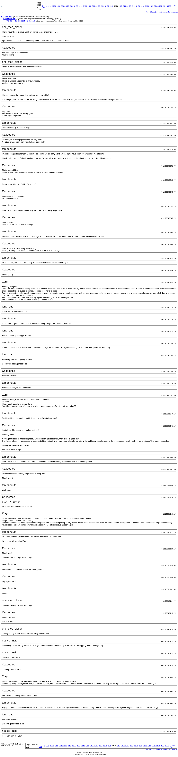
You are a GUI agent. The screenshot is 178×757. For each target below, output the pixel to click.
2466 (147, 6)
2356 (67, 6)
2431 (80, 6)
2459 (129, 6)
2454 (107, 6)
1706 (54, 6)
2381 (71, 6)
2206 (62, 6)
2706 (169, 6)
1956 (58, 6)
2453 (102, 6)
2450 (89, 6)
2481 (151, 6)
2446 (85, 6)
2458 (124, 6)
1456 (49, 6)
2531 (160, 6)
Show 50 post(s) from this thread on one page (162, 12)
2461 (138, 6)
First (43, 6)
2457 (120, 6)
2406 (76, 6)
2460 (133, 6)
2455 (111, 6)
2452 (98, 6)
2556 (164, 6)
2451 (94, 6)
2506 (156, 6)
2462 (142, 6)
